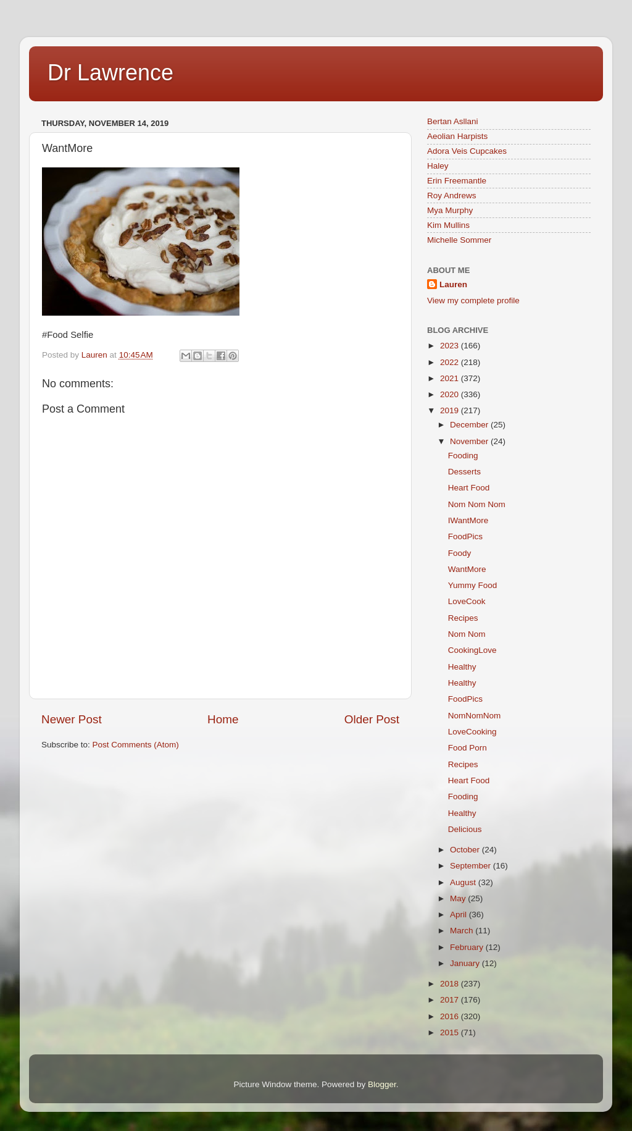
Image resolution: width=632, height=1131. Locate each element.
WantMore (467, 569)
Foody (460, 553)
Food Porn (467, 747)
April (459, 914)
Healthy (462, 666)
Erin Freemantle (456, 180)
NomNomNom (474, 715)
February (468, 947)
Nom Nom (467, 634)
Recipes (463, 618)
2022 (450, 362)
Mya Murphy (450, 210)
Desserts (464, 471)
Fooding (463, 455)
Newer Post (71, 719)
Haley (438, 165)
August (464, 882)
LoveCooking (472, 731)
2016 (450, 1016)
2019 (450, 410)
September (471, 865)
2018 (450, 983)
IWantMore (468, 520)
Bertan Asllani (452, 121)
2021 (450, 378)
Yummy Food (472, 585)
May (459, 898)
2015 (450, 1032)
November (470, 441)
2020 (450, 394)
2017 (450, 999)
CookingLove (472, 650)
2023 (450, 345)
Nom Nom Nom (476, 504)
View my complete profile (473, 300)
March (462, 930)
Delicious (465, 829)
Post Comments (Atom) (136, 744)
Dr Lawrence (110, 72)
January (466, 963)
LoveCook (467, 601)
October (466, 849)
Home (222, 719)
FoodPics (465, 536)
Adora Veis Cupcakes (467, 151)
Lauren (453, 284)
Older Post (371, 719)
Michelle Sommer (459, 240)
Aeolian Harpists (457, 136)
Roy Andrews (451, 195)
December (470, 424)
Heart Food (469, 487)
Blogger (382, 1084)
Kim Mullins (448, 225)
